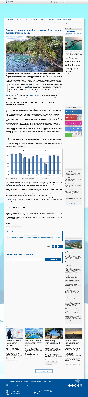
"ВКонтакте (26, 231)
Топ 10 (67, 132)
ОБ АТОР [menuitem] (78, 19)
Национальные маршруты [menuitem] (64, 19)
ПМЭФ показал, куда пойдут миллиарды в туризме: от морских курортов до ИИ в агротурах (73, 307)
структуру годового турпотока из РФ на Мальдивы (20, 182)
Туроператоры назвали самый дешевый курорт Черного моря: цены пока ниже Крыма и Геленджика (72, 261)
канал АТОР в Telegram (19, 230)
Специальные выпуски (71, 109)
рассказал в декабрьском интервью (17, 209)
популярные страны (10, 359)
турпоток (13, 224)
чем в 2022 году (58, 93)
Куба (30, 354)
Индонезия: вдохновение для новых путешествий (73, 183)
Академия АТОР (78, 23)
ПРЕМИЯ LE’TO (52, 23)
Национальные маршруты (72, 126)
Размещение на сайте (32, 378)
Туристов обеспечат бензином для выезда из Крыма (73, 248)
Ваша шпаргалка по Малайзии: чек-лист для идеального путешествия (73, 197)
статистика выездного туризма (51, 360)
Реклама (41, 378)
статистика (18, 224)
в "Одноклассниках (35, 231)
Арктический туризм (41, 23)
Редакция (24, 378)
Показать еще (44, 368)
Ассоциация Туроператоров (11, 2)
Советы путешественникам (72, 120)
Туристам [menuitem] (51, 19)
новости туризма (14, 358)
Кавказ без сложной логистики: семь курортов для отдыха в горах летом (73, 279)
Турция (66, 361)
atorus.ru (70, 395)
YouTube (51, 2)
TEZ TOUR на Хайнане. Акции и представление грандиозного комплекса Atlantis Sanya (72, 190)
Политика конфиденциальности (13, 378)
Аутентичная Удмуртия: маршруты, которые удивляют (73, 177)
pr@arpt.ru (18, 391)
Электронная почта (11, 253)
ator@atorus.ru (16, 388)
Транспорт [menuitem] (34, 19)
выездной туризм (49, 362)
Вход (63, 2)
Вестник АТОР (69, 115)
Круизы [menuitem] (43, 19)
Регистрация (68, 2)
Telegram (58, 2)
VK (54, 2)
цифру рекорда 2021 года (31, 95)
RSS (45, 378)
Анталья (66, 363)
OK (56, 2)
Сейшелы (8, 224)
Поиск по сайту (78, 2)
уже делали (47, 91)
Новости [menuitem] (10, 19)
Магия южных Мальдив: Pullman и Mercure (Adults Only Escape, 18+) (73, 171)
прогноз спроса (18, 359)
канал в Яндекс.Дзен (32, 230)
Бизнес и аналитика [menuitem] (22, 19)
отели (27, 354)
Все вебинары (70, 201)
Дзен (49, 2)
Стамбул (78, 361)
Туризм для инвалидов (65, 23)
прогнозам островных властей (29, 86)
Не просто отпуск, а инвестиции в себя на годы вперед (73, 295)
